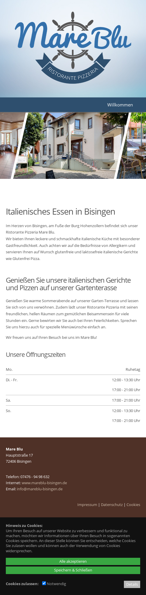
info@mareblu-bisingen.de (40, 488)
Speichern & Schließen (73, 570)
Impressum (87, 504)
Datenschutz (112, 504)
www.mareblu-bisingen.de (44, 482)
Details (132, 584)
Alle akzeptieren (73, 561)
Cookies (133, 504)
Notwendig (54, 583)
